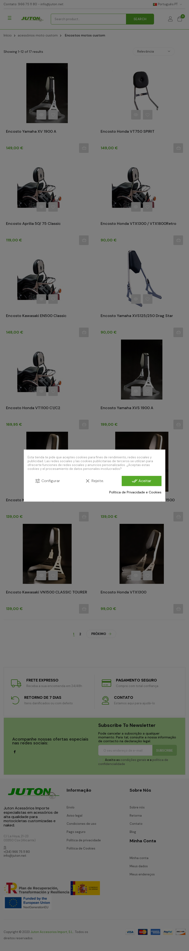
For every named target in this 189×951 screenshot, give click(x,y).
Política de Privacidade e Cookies (135, 492)
